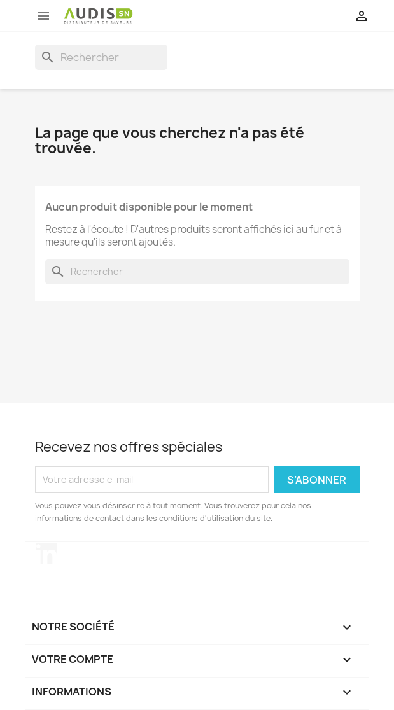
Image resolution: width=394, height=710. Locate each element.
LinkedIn (46, 553)
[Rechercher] (101, 57)
